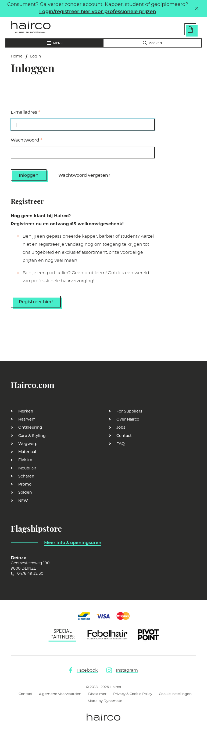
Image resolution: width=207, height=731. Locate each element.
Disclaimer (97, 694)
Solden (25, 492)
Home (16, 56)
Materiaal (27, 452)
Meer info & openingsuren (72, 543)
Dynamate (112, 701)
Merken (25, 411)
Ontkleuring (30, 427)
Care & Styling (32, 436)
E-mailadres (24, 112)
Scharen (26, 476)
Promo (24, 484)
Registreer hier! (36, 302)
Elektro (25, 460)
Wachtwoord (25, 140)
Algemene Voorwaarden (60, 694)
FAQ (120, 444)
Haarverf (26, 419)
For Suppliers (129, 411)
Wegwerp (28, 444)
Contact (124, 436)
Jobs (120, 427)
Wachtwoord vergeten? (84, 175)
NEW (23, 501)
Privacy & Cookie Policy (132, 694)
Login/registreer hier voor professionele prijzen (97, 11)
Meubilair (27, 468)
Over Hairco (127, 419)
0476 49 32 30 (30, 574)
